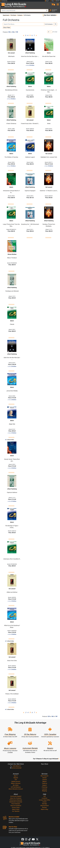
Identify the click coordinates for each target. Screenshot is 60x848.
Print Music (13, 15)
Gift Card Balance (15, 787)
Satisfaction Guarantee (15, 802)
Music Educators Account (16, 789)
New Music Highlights (49, 15)
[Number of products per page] (49, 32)
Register (15, 777)
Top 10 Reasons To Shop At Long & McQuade (46, 759)
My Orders (15, 785)
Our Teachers (15, 811)
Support (44, 785)
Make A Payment (15, 783)
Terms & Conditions (15, 805)
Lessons (44, 779)
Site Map (44, 803)
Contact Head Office (44, 800)
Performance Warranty (15, 800)
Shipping (44, 791)
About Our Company (15, 798)
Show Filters (6, 27)
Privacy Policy (16, 807)
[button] (52, 4)
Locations (44, 798)
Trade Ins (44, 783)
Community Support (15, 796)
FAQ (44, 796)
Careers (44, 802)
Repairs (44, 781)
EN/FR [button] (56, 0)
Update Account (15, 781)
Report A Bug (44, 809)
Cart (16, 779)
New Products (44, 776)
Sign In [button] (47, 0)
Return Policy (15, 809)
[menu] (57, 4)
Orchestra (19, 15)
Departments (6, 15)
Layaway (44, 789)
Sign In (16, 776)
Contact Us (3, 0)
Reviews (44, 807)
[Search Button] (46, 10)
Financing (44, 787)
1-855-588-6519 (16, 766)
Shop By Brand (44, 805)
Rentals (44, 777)
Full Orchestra (48, 24)
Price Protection (15, 803)
